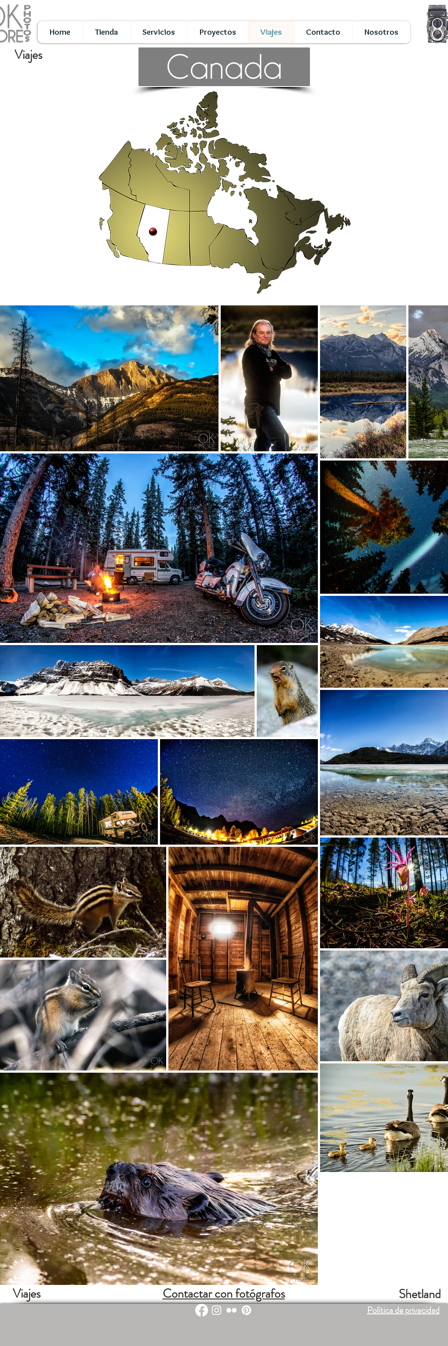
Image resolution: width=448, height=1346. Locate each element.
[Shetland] (420, 1294)
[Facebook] (201, 1310)
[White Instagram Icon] (216, 1310)
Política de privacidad (403, 1310)
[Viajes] (26, 1294)
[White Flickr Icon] (231, 1310)
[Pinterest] (246, 1310)
